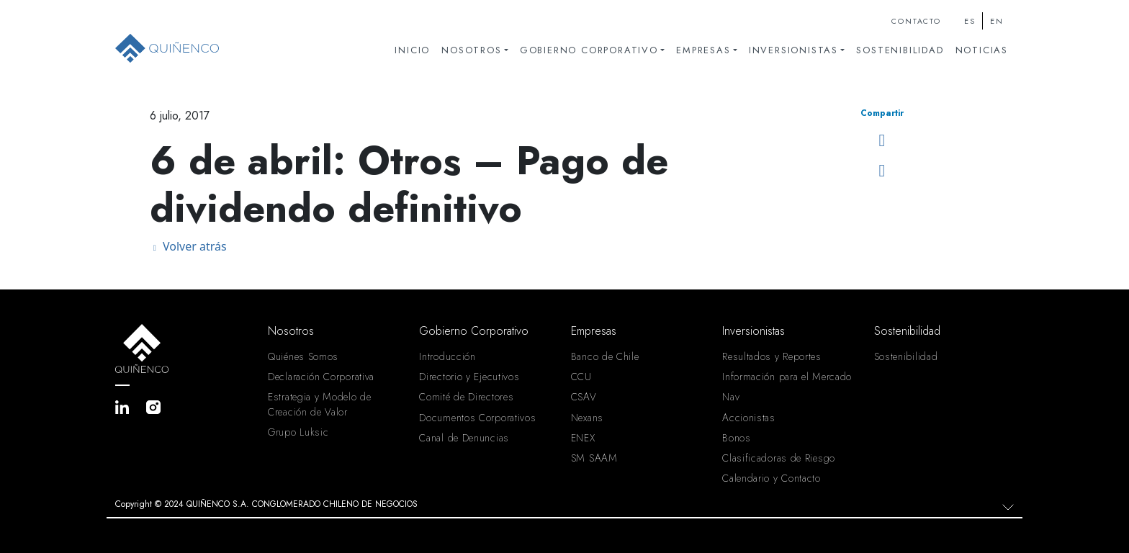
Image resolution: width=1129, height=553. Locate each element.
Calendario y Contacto (771, 478)
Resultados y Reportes (772, 356)
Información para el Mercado (787, 376)
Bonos (736, 438)
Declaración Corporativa (321, 376)
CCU (581, 376)
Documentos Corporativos (477, 417)
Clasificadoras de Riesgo (778, 458)
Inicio (412, 50)
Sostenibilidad (899, 50)
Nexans (587, 417)
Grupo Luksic (298, 432)
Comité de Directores (466, 397)
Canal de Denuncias (464, 438)
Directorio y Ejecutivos (469, 376)
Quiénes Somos (303, 356)
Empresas (703, 50)
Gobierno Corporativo (589, 50)
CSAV (584, 397)
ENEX (583, 438)
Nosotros (471, 50)
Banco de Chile (605, 356)
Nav (730, 397)
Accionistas (748, 417)
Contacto (915, 21)
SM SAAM (594, 458)
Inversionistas (793, 50)
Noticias (981, 50)
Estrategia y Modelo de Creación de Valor (319, 404)
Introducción (447, 356)
